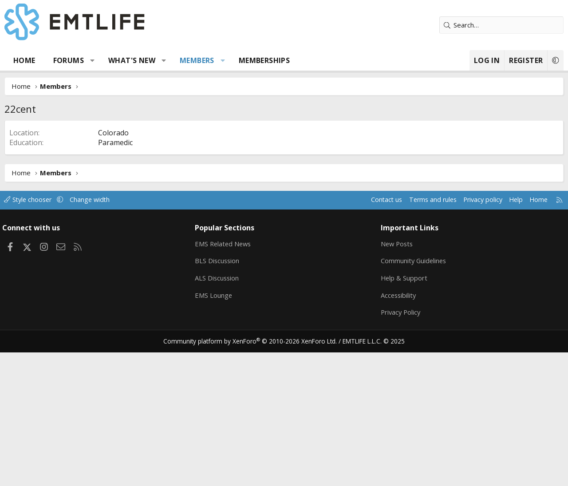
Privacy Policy (400, 446)
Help (509, 332)
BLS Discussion (219, 394)
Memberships (264, 60)
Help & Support (403, 411)
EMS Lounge (215, 428)
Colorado (113, 266)
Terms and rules (422, 332)
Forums (68, 60)
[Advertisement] (284, 187)
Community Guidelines (413, 394)
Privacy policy (475, 332)
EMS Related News (226, 376)
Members (197, 60)
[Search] (501, 25)
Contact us (374, 332)
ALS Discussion (219, 411)
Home (24, 60)
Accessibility (397, 428)
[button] (92, 60)
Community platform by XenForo (254, 475)
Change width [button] (98, 332)
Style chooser (34, 332)
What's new (131, 60)
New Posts (396, 376)
